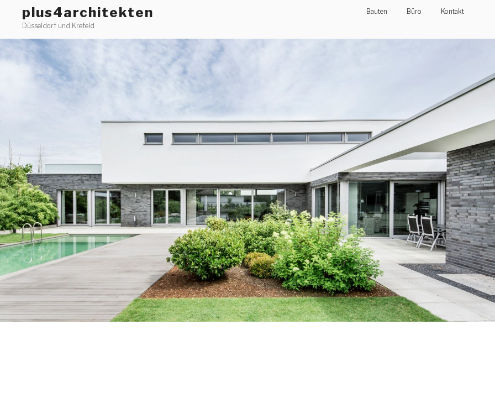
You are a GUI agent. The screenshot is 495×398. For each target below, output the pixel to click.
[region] (247, 180)
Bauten (376, 11)
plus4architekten (88, 12)
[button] (247, 180)
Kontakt (452, 11)
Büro (414, 11)
